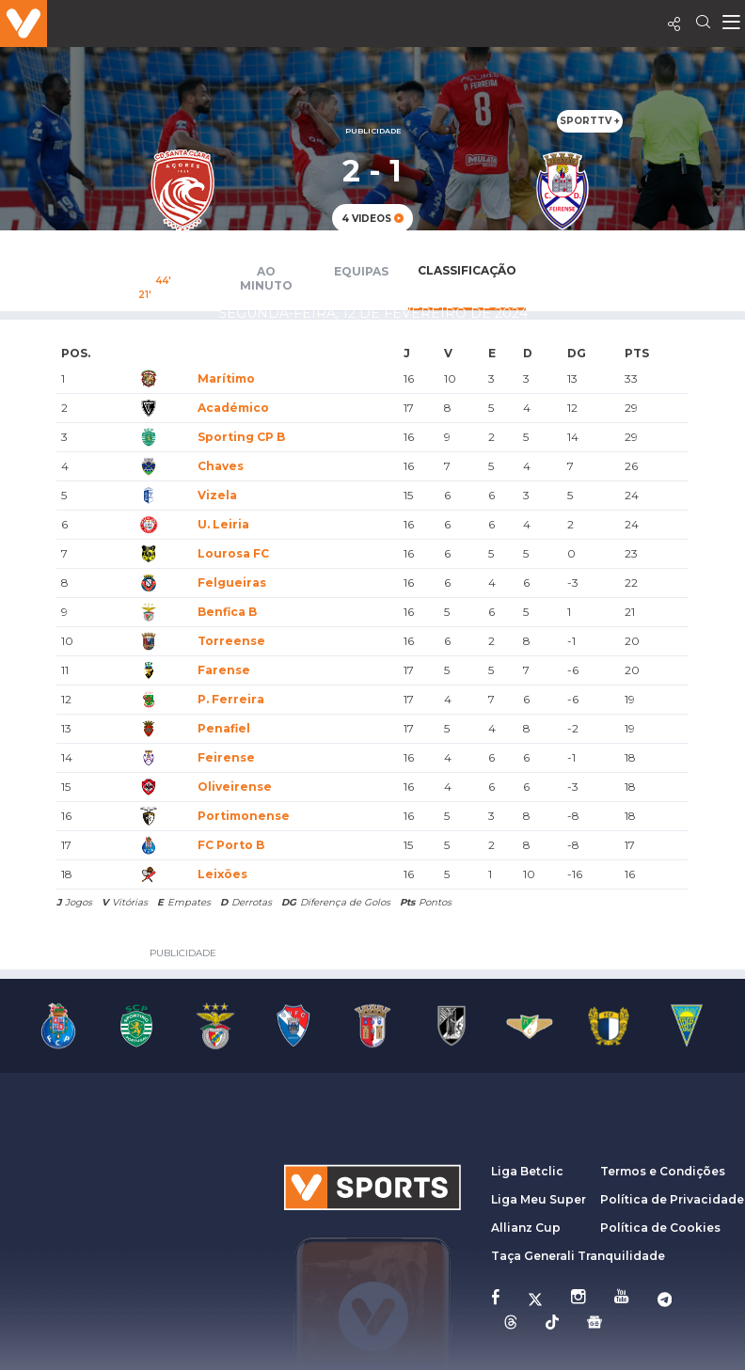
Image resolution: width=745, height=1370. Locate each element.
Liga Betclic (527, 1171)
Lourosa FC (233, 553)
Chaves (221, 466)
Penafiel (224, 728)
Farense (224, 670)
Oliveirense (235, 786)
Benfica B (227, 612)
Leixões (222, 874)
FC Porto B (231, 845)
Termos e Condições (662, 1171)
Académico (233, 408)
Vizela (217, 495)
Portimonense (244, 816)
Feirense (226, 757)
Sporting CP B (241, 437)
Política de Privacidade (672, 1199)
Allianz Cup (526, 1227)
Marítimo (226, 378)
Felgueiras (232, 582)
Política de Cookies (660, 1227)
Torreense (231, 641)
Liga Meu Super (538, 1199)
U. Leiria (223, 524)
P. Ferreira (231, 699)
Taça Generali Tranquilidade (578, 1256)
